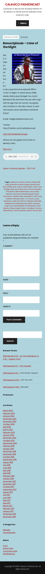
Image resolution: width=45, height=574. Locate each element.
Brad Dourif (35, 184)
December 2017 (9, 481)
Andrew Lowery (24, 182)
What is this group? (34, 210)
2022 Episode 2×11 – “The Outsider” (17, 366)
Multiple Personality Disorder (16, 203)
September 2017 (10, 489)
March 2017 (7, 506)
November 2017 (9, 484)
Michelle (38, 201)
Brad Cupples (25, 184)
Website (6, 306)
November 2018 (9, 454)
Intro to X (7, 149)
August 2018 (8, 462)
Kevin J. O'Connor (27, 199)
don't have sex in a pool (24, 189)
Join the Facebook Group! (15, 134)
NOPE (30, 203)
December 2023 (9, 419)
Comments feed (10, 551)
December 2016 (9, 514)
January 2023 (8, 435)
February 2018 (8, 476)
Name (6, 279)
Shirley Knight (14, 208)
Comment (8, 246)
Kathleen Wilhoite (12, 199)
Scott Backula (30, 206)
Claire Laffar (27, 187)
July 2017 (6, 495)
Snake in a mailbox (27, 208)
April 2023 (7, 427)
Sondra (38, 208)
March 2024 (8, 410)
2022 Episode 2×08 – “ (12, 387)
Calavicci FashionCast (22, 4)
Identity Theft (18, 196)
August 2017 (8, 492)
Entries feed (8, 548)
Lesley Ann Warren (19, 201)
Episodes (24, 37)
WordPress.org (9, 554)
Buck (14, 187)
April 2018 (7, 473)
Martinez (30, 201)
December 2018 (9, 451)
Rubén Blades (19, 206)
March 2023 (8, 429)
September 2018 (10, 459)
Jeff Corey (38, 196)
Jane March (28, 196)
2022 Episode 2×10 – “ (12, 373)
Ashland (34, 182)
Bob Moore (14, 184)
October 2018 (8, 457)
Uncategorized (9, 532)
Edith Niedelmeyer (22, 191)
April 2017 (7, 503)
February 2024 (9, 413)
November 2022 (9, 438)
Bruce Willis (7, 187)
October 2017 (8, 487)
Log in (5, 545)
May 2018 (7, 470)
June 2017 (7, 497)
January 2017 (8, 511)
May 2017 (7, 500)
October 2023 (9, 424)
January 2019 (8, 449)
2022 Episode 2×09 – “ (12, 380)
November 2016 (9, 517)
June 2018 (7, 468)
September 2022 (10, 443)
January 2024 (8, 416)
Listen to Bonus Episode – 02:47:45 (19, 168)
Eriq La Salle (34, 191)
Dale (12, 189)
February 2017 (8, 508)
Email (6, 293)
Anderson (14, 182)
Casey (19, 187)
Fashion (9, 194)
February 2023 (9, 432)
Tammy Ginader (19, 210)
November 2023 (9, 421)
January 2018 (8, 478)
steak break (8, 210)
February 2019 (8, 446)
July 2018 (6, 465)
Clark (35, 187)
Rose (11, 206)
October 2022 (9, 440)
